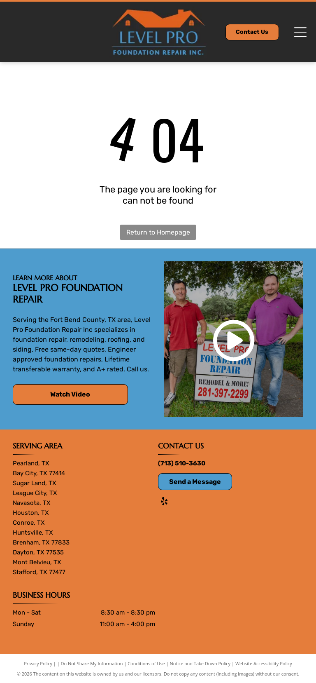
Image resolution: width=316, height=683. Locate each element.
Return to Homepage (158, 232)
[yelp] (164, 502)
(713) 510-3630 (181, 463)
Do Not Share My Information (92, 663)
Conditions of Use (146, 663)
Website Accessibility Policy (263, 663)
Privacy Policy (38, 663)
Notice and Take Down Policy (200, 663)
